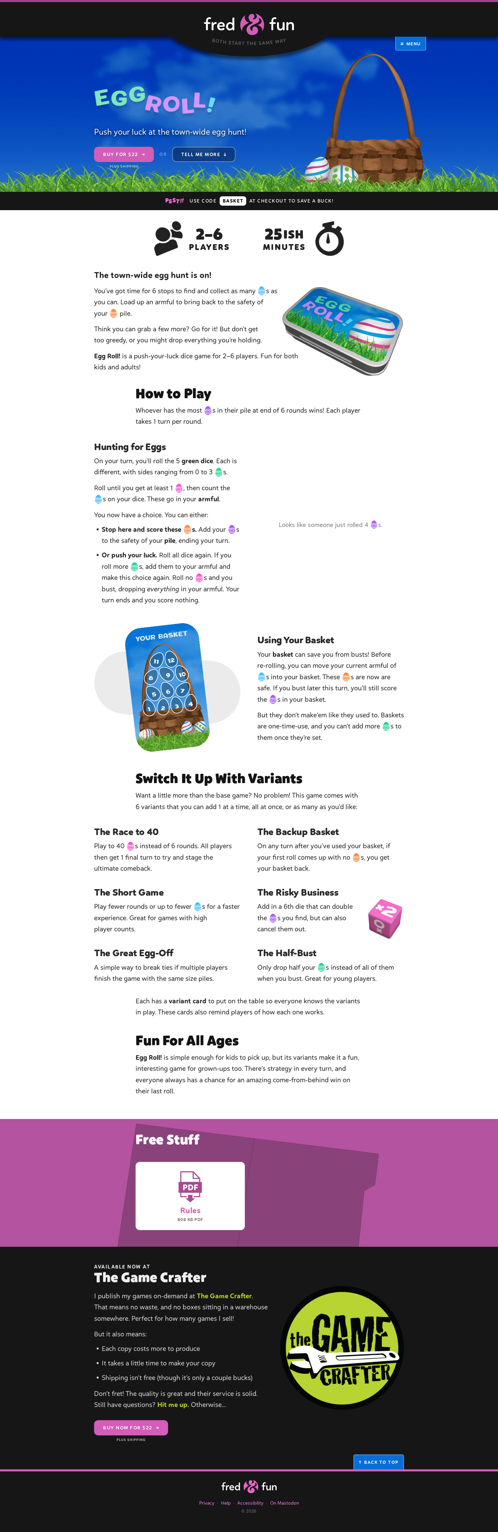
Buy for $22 (124, 157)
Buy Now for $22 (131, 1436)
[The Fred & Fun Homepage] (249, 1492)
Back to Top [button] (379, 1468)
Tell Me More (204, 155)
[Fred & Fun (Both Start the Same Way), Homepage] (249, 27)
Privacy (206, 1508)
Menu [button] (410, 43)
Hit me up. (173, 1410)
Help (226, 1508)
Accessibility (250, 1508)
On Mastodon (284, 1508)
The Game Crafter (224, 1301)
